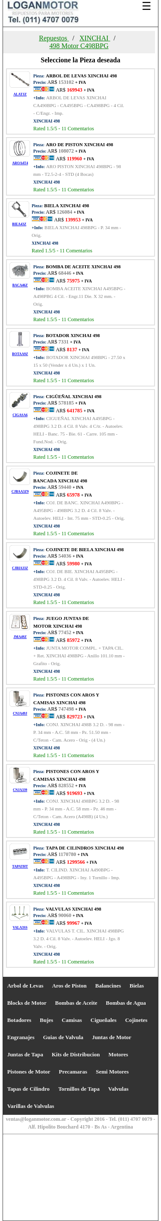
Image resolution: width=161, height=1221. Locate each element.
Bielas (137, 985)
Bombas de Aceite (76, 1003)
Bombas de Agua (126, 1003)
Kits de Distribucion (76, 1054)
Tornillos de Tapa (79, 1089)
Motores (118, 1054)
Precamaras (73, 1071)
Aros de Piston (69, 985)
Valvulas (118, 1089)
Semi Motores (112, 1071)
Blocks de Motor (27, 1003)
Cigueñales (104, 1020)
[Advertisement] (80, 1151)
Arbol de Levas (25, 985)
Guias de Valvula (63, 1037)
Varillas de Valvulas (30, 1106)
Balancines (108, 985)
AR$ (74, 90)
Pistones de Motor (28, 1071)
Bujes (46, 1020)
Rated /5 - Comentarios (63, 129)
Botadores (19, 1020)
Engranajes (21, 1037)
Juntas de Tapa (25, 1054)
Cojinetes (136, 1020)
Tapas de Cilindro (28, 1089)
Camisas (72, 1020)
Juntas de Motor (111, 1037)
